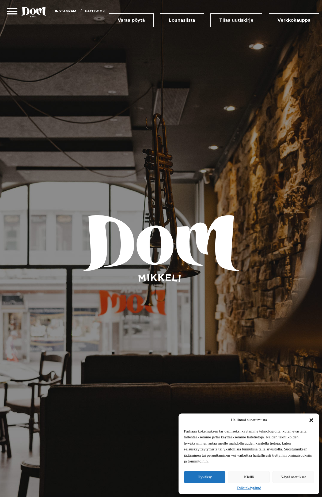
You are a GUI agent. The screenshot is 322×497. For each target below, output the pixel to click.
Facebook (95, 11)
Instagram (65, 11)
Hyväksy (205, 477)
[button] (311, 420)
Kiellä (249, 477)
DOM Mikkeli (35, 12)
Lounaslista (182, 20)
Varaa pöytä (131, 20)
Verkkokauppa (294, 20)
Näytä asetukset (293, 477)
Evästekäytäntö (249, 488)
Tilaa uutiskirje (236, 20)
